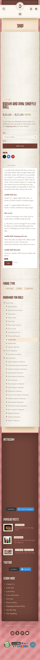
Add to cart (20, 146)
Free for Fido (12, 329)
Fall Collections (13, 380)
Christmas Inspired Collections (17, 369)
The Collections (10, 358)
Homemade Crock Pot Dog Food (24, 529)
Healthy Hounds (18, 537)
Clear (4, 141)
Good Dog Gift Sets (14, 332)
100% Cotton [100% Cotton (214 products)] (9, 288)
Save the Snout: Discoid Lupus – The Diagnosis (25, 541)
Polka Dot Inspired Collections (17, 406)
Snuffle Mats (12, 343)
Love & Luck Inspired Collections (18, 395)
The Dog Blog (11, 614)
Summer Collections (14, 417)
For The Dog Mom (11, 351)
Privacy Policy (11, 602)
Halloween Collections (15, 391)
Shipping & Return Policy (15, 606)
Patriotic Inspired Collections (17, 398)
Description (9, 165)
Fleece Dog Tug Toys (14, 325)
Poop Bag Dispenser (14, 336)
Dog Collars (11, 314)
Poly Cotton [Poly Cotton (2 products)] (30, 288)
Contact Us (10, 584)
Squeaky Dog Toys (13, 347)
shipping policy (11, 126)
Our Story (10, 599)
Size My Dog (11, 610)
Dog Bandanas (12, 306)
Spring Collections (13, 413)
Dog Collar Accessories (15, 310)
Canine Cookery (20, 525)
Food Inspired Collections (16, 387)
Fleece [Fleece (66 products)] (20, 288)
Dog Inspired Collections (15, 373)
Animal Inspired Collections (16, 362)
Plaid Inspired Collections (16, 402)
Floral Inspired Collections (16, 384)
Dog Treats (11, 321)
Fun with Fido (19, 550)
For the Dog (9, 303)
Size (4, 133)
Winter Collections (13, 420)
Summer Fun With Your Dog (25, 553)
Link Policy (10, 591)
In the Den (10, 588)
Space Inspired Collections (16, 409)
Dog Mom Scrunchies (14, 354)
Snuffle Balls (7, 99)
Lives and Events (12, 595)
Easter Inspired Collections (16, 376)
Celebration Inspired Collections (18, 365)
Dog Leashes (12, 317)
